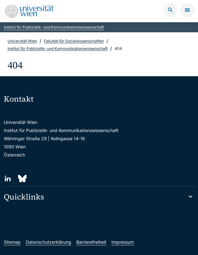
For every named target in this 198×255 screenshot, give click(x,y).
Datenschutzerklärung (48, 242)
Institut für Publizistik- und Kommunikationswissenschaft (54, 27)
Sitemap (12, 242)
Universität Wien (22, 41)
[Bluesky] (21, 178)
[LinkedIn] (7, 178)
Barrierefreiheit (91, 242)
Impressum (122, 242)
